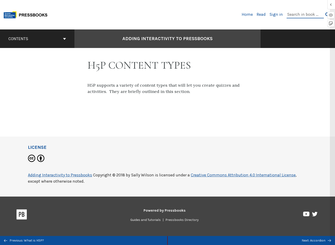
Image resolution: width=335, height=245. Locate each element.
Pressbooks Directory (182, 220)
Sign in (276, 14)
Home (247, 14)
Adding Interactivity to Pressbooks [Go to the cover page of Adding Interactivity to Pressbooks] (167, 38)
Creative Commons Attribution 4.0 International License (243, 175)
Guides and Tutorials (145, 220)
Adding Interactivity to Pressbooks (60, 175)
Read (261, 14)
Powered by (165, 210)
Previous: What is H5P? (24, 240)
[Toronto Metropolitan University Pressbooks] (27, 14)
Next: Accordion (316, 240)
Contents (37, 38)
